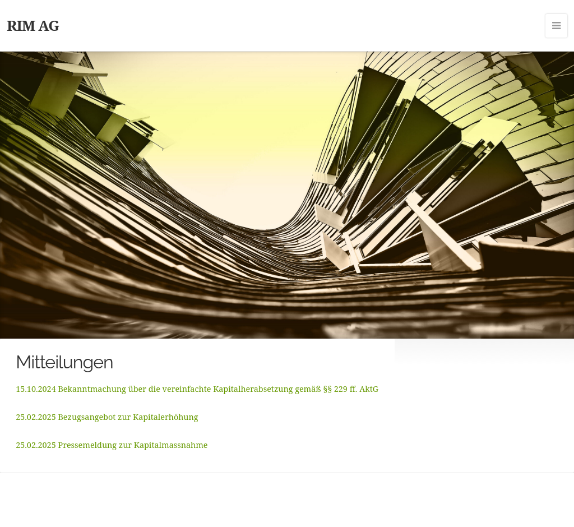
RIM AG (33, 25)
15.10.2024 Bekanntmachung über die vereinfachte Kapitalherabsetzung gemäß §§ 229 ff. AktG (197, 388)
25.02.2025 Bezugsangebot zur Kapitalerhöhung (107, 417)
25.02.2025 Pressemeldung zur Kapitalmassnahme (111, 445)
